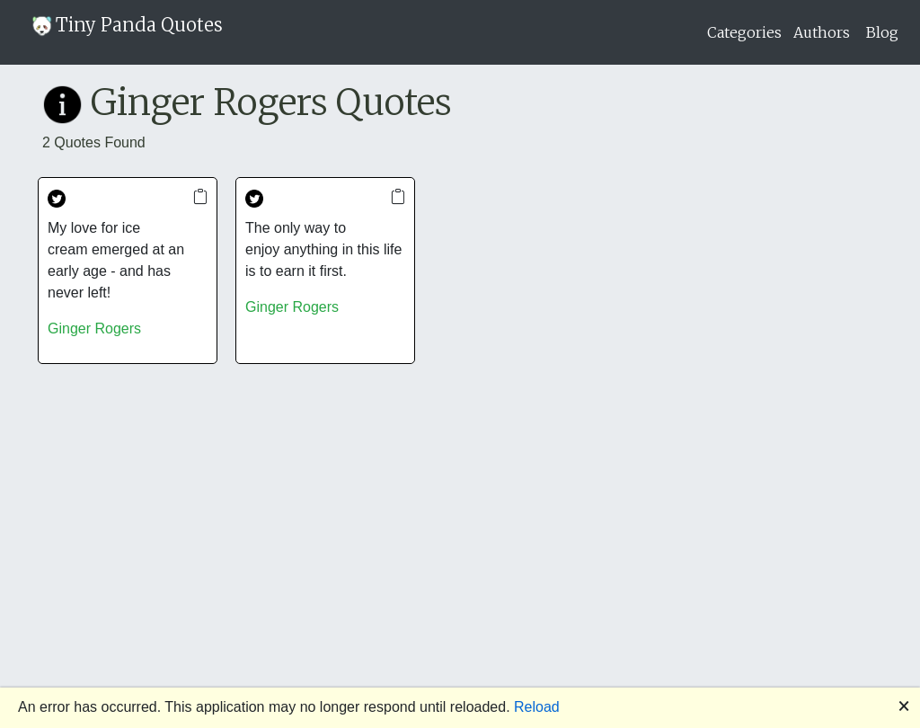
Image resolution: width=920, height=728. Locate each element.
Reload (537, 707)
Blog (882, 32)
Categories (744, 32)
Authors (821, 32)
